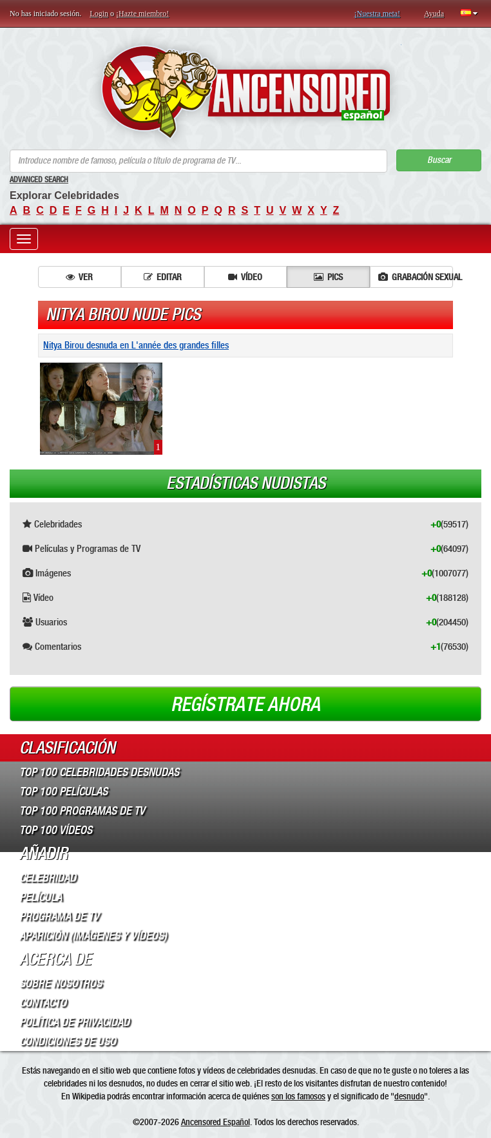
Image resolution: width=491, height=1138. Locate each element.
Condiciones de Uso (67, 1041)
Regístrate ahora (245, 704)
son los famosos (298, 1096)
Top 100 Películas (63, 791)
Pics (328, 277)
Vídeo (245, 277)
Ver (79, 277)
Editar (163, 277)
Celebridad (47, 878)
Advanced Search (39, 179)
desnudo (409, 1096)
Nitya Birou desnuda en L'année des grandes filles (136, 345)
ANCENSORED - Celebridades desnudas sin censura (245, 91)
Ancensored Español (215, 1122)
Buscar (439, 160)
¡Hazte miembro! (142, 13)
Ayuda (434, 13)
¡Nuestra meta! (377, 13)
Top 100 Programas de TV (82, 811)
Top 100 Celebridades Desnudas (99, 772)
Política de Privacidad (74, 1022)
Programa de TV (59, 916)
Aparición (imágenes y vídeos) (93, 936)
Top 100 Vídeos (55, 830)
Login (99, 13)
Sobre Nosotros (60, 983)
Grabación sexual (415, 277)
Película (40, 897)
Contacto (42, 1003)
